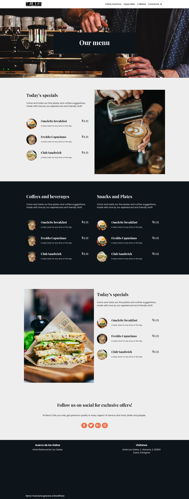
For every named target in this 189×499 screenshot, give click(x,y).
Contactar (153, 4)
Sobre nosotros (113, 4)
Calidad (141, 4)
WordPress (58, 495)
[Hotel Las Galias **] (33, 4)
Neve (28, 495)
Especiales (129, 4)
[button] (161, 4)
